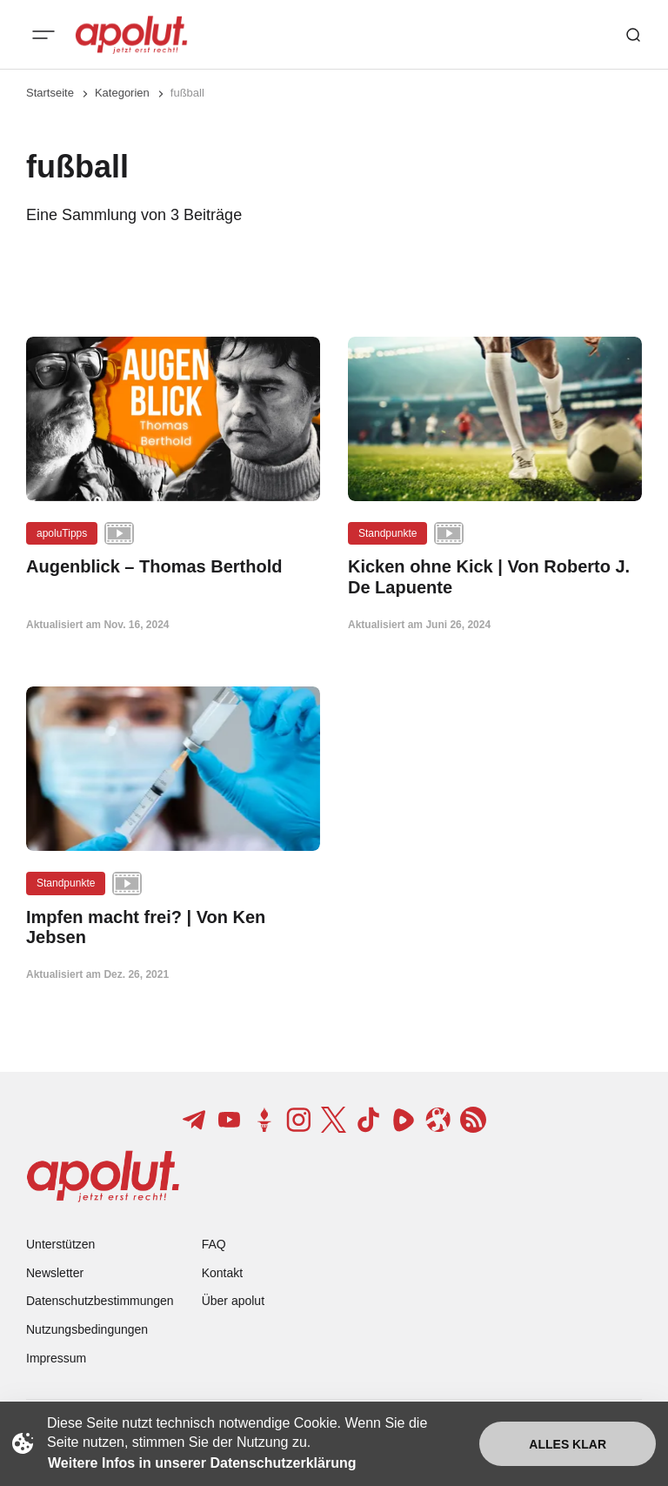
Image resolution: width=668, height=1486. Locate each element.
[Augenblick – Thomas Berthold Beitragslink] (173, 567)
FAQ (214, 1244)
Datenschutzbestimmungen (100, 1301)
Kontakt (222, 1273)
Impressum (56, 1358)
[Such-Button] (633, 35)
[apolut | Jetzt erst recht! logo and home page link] (131, 35)
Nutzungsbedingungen (87, 1329)
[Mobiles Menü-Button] (43, 34)
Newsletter (55, 1273)
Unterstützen (60, 1244)
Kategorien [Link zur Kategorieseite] (122, 92)
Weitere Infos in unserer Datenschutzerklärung (202, 1463)
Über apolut (233, 1301)
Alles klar (567, 1444)
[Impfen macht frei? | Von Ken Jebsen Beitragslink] (173, 927)
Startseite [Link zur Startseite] (50, 92)
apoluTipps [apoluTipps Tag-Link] (62, 533)
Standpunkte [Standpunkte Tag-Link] (387, 533)
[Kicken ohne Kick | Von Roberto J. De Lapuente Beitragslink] (495, 577)
